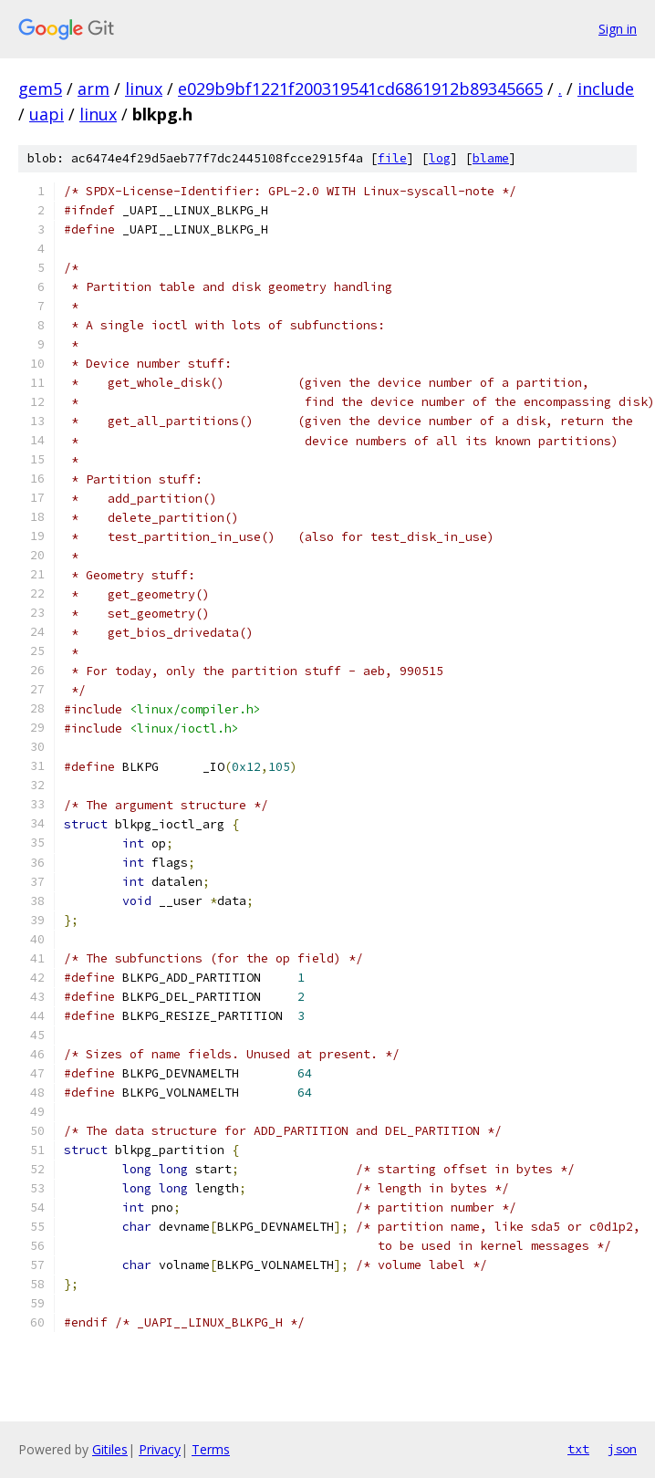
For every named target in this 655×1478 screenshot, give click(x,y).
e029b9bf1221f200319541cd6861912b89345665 (360, 88)
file (392, 158)
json (622, 1449)
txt (578, 1449)
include (605, 88)
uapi (46, 114)
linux (143, 88)
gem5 (40, 88)
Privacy (160, 1449)
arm (93, 88)
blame (491, 158)
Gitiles (110, 1449)
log (440, 158)
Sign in (617, 28)
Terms (211, 1449)
